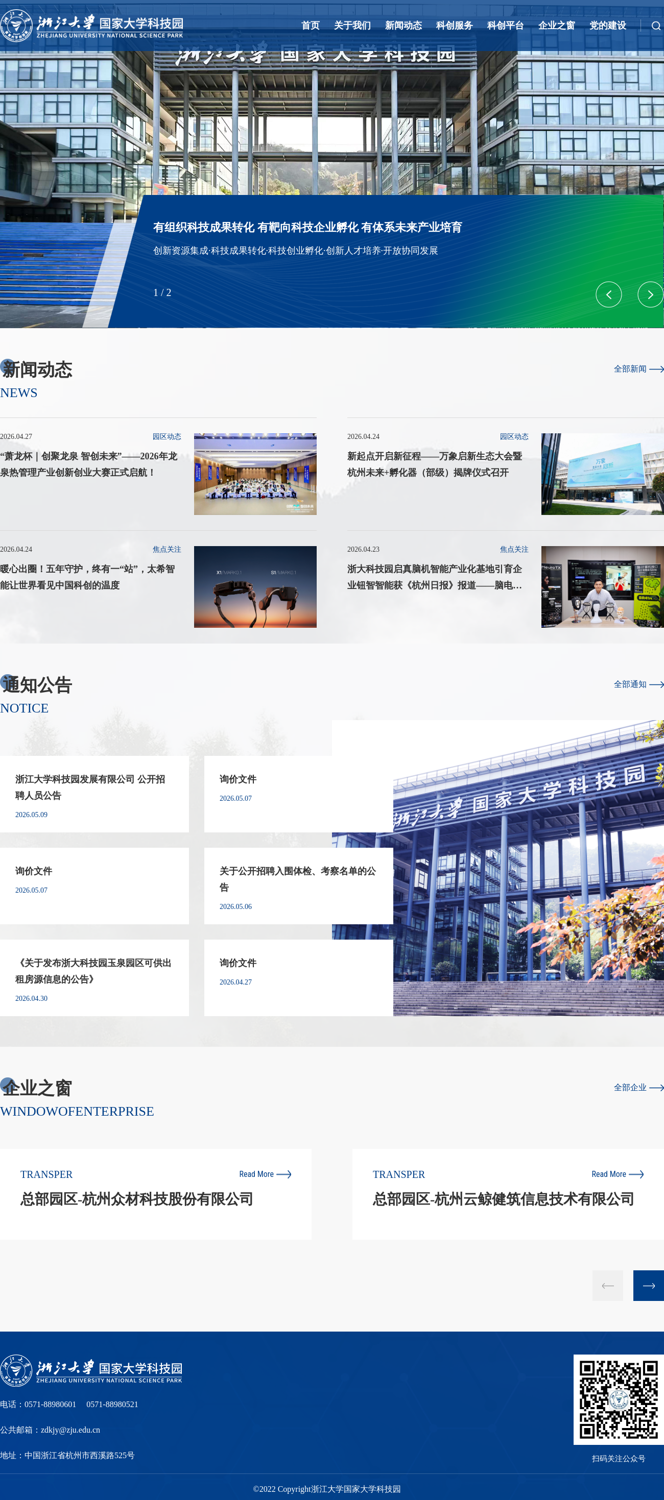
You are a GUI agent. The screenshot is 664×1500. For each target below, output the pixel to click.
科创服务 (454, 25)
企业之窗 (556, 25)
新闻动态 (403, 25)
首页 (310, 25)
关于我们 (352, 25)
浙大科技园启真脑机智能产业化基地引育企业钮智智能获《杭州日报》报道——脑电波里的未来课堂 (434, 585)
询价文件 (238, 779)
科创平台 (505, 25)
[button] (650, 294)
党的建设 (607, 25)
